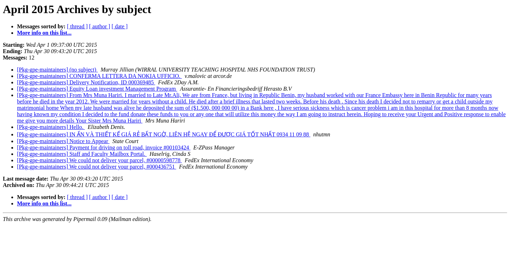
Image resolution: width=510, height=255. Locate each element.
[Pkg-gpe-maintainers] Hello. (51, 127)
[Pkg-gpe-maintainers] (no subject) (57, 70)
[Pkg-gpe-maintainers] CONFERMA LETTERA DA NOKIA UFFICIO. (99, 76)
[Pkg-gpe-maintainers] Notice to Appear (63, 141)
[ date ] (120, 26)
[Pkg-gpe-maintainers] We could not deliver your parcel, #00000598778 (99, 160)
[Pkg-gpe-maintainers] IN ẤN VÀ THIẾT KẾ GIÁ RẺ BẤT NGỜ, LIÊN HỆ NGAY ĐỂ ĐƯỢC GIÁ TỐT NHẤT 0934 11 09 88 (163, 134)
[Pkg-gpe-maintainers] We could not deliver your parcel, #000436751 (96, 167)
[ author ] (99, 26)
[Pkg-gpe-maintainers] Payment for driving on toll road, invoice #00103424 (104, 147)
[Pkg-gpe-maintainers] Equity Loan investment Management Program (97, 89)
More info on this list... (44, 33)
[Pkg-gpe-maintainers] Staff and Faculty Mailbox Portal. (82, 154)
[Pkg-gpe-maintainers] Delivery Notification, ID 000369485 (86, 82)
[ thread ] (77, 26)
